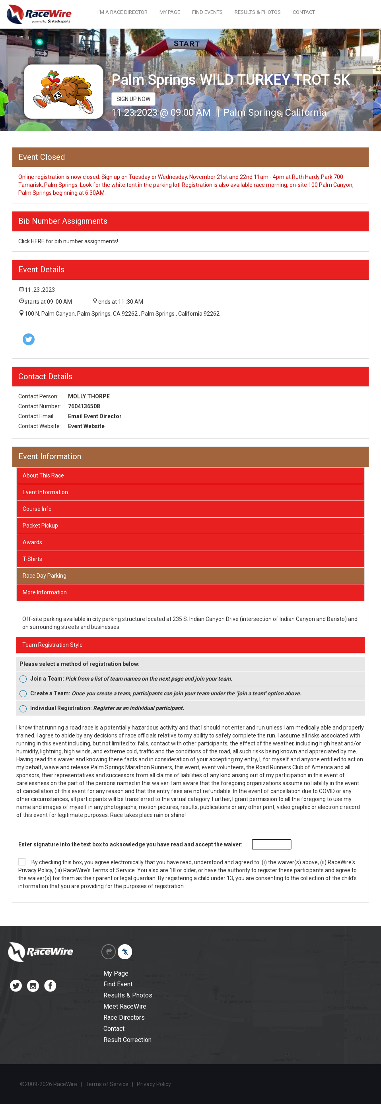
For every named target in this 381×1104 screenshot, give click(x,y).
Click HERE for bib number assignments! (68, 241)
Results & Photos (127, 995)
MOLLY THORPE (89, 396)
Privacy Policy (35, 870)
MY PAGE (169, 12)
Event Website (86, 426)
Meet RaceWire (124, 1006)
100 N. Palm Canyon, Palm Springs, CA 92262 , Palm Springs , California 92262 (122, 313)
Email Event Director (95, 416)
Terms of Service (113, 870)
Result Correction (127, 1040)
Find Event (117, 984)
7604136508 (84, 406)
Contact (113, 1028)
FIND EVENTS (207, 12)
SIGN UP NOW (133, 99)
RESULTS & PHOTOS (258, 12)
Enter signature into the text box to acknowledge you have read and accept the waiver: (130, 844)
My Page (115, 973)
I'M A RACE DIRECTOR (122, 12)
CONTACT (304, 12)
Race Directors (124, 1017)
